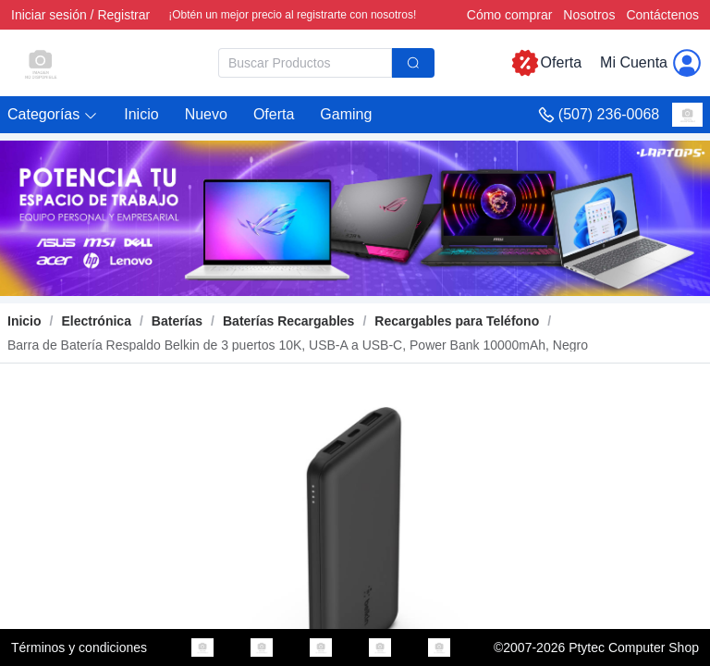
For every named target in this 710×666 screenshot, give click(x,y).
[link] (95, 320)
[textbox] (305, 63)
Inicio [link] (24, 320)
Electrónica (95, 321)
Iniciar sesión (49, 14)
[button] (52, 115)
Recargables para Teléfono (456, 321)
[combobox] (326, 63)
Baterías (177, 321)
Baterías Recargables (288, 321)
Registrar (123, 14)
